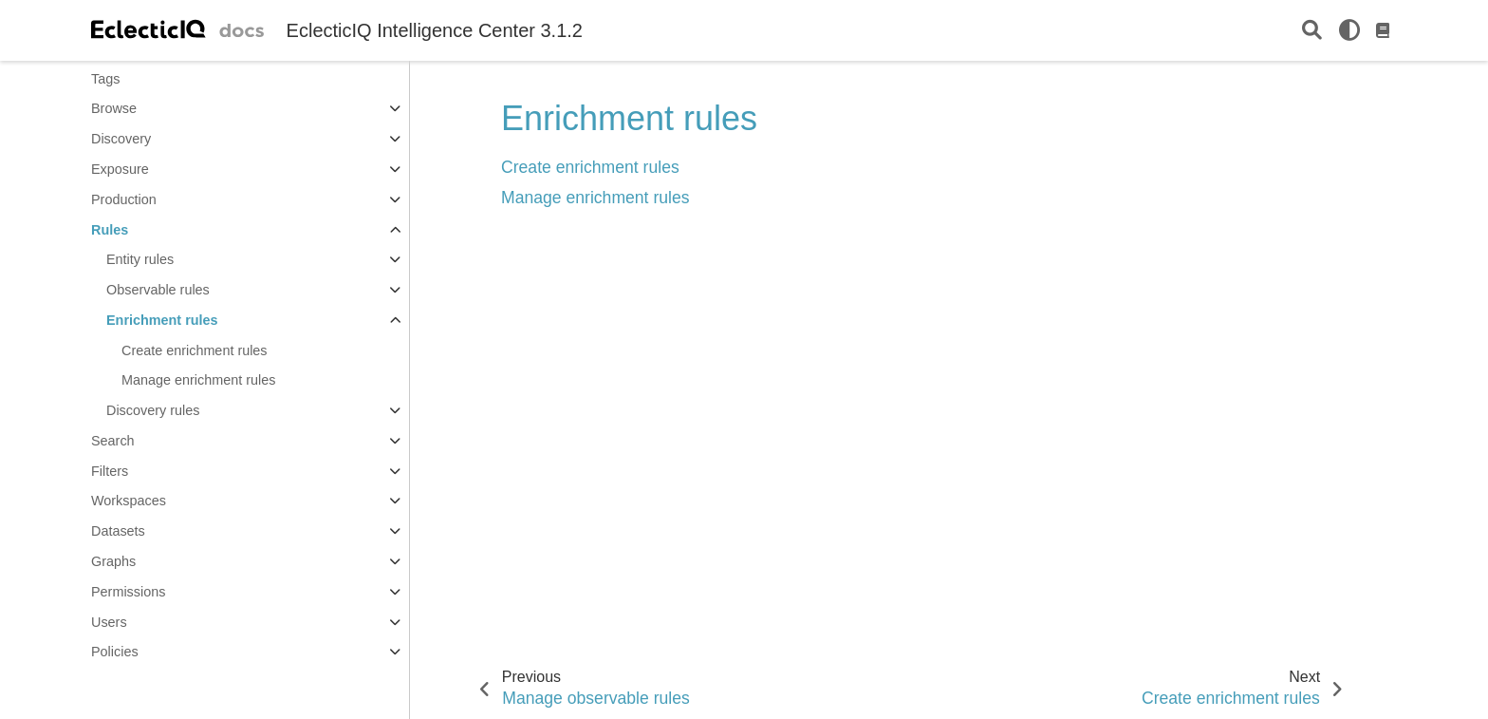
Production (124, 199)
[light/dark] (1349, 30)
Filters (109, 471)
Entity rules (140, 259)
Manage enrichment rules (198, 380)
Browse (114, 108)
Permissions (128, 591)
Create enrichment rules (194, 350)
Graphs (113, 561)
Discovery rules (152, 410)
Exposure (120, 169)
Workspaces (128, 500)
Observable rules (158, 289)
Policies (115, 651)
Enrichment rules (162, 320)
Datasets (118, 531)
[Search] (1312, 31)
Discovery (121, 138)
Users (109, 622)
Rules (109, 229)
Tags (105, 78)
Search (113, 440)
